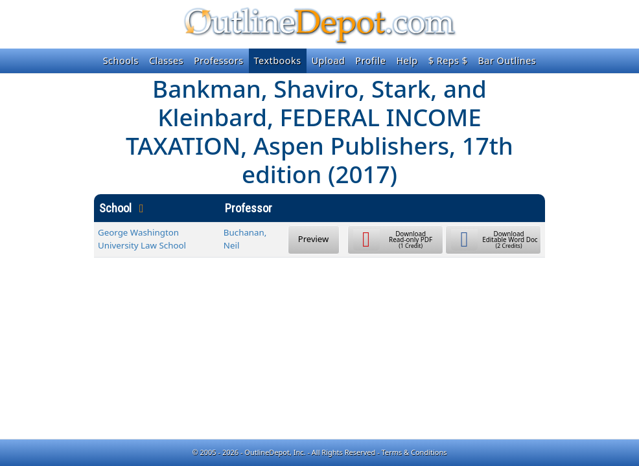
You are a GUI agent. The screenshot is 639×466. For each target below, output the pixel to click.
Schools (121, 60)
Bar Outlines (507, 60)
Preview (313, 239)
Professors (218, 60)
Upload (328, 60)
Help (406, 60)
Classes (166, 60)
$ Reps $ (448, 60)
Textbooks (277, 60)
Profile (370, 60)
